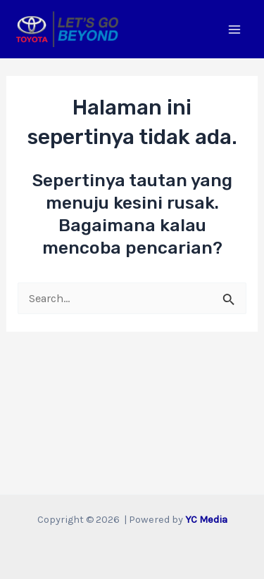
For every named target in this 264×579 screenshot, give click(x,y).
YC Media (206, 520)
